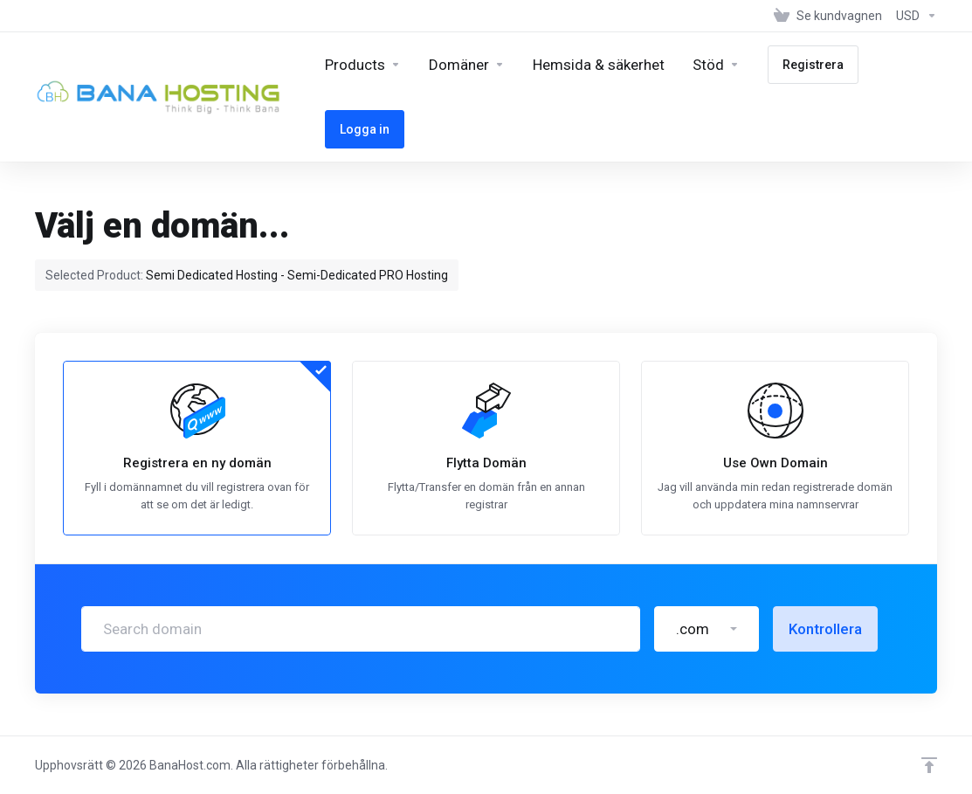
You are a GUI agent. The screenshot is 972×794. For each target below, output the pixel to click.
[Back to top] (929, 765)
